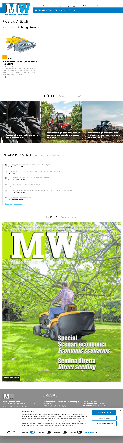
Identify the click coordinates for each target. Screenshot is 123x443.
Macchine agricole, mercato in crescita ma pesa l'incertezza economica (63, 135)
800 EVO (12, 77)
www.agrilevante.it (99, 405)
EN (119, 10)
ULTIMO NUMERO (43, 10)
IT (116, 10)
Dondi (7, 77)
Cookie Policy (68, 432)
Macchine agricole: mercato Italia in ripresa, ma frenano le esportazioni (104, 135)
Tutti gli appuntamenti (13, 204)
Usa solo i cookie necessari (104, 431)
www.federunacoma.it (50, 410)
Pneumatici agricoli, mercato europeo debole (22, 136)
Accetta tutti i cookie (104, 420)
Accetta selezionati (104, 425)
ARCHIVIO (60, 10)
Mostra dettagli (89, 439)
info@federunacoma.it (10, 408)
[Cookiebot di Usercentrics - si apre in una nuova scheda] (11, 439)
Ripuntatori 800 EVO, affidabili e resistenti (19, 62)
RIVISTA (71, 10)
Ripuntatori (19, 77)
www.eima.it (101, 404)
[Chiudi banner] (120, 418)
